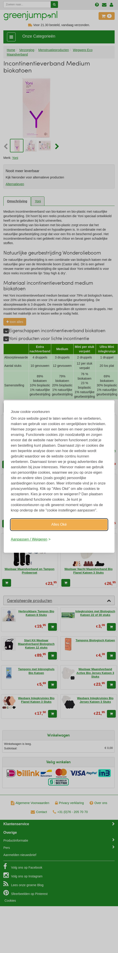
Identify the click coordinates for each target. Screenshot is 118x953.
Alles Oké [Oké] (59, 524)
